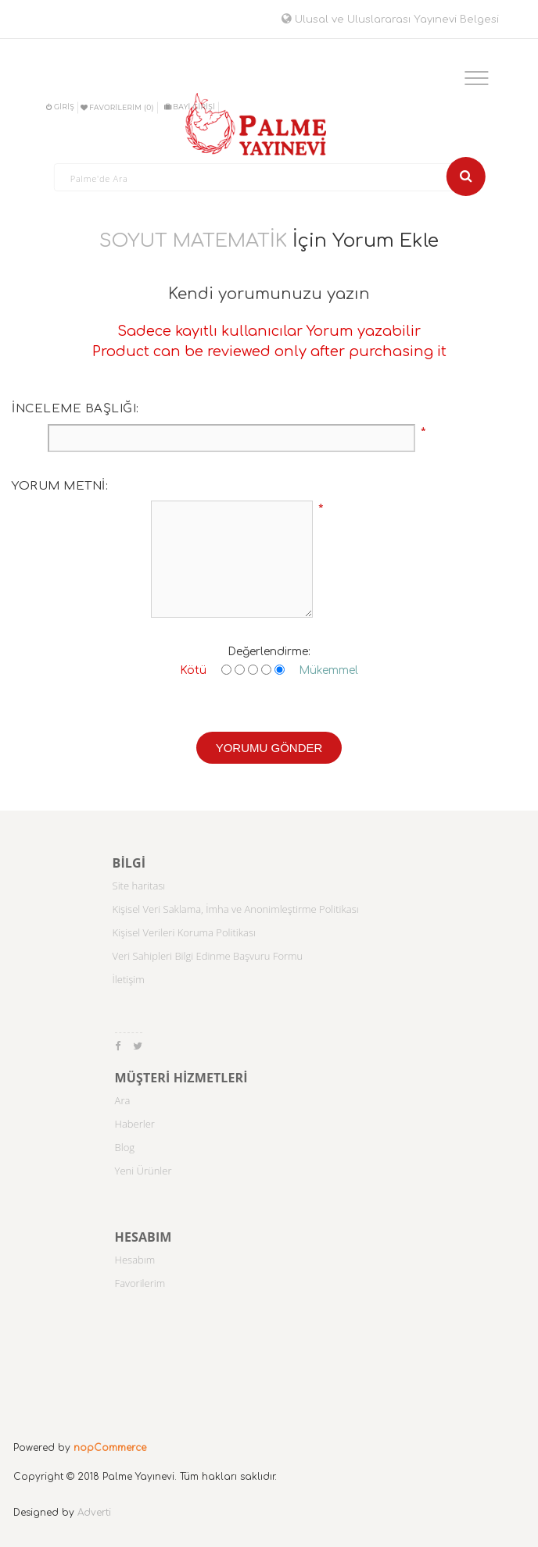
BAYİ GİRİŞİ (189, 106)
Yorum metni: (60, 486)
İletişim (129, 979)
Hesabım (135, 1260)
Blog (124, 1147)
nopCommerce (110, 1447)
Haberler (135, 1124)
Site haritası (139, 886)
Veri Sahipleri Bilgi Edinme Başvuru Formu (208, 956)
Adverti (94, 1512)
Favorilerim (140, 1283)
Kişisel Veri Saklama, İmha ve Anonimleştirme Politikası (236, 909)
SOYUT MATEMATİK (193, 240)
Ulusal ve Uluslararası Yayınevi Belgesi (390, 19)
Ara (123, 1100)
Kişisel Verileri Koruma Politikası (184, 932)
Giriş (60, 106)
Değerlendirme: (269, 652)
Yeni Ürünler (143, 1171)
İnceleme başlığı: (75, 408)
